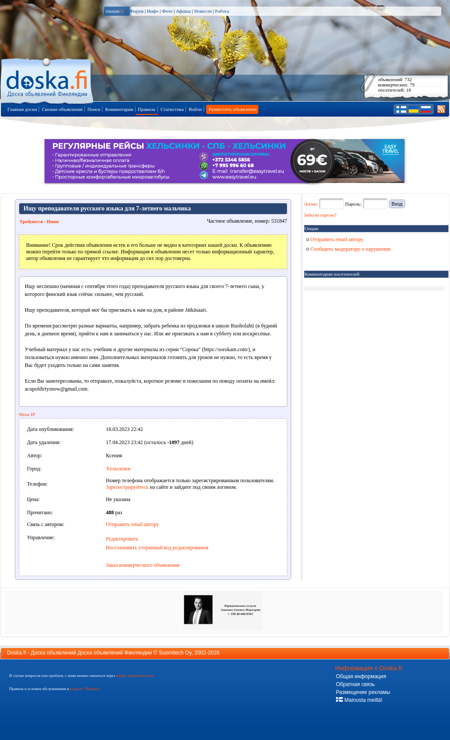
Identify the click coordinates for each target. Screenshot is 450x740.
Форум (136, 11)
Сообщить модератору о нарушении (348, 249)
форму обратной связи (134, 675)
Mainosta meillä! (359, 700)
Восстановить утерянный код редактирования (157, 547)
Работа (222, 11)
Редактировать (122, 539)
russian (115, 11)
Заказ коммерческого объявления (143, 565)
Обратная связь (355, 684)
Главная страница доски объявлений (47, 79)
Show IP (27, 414)
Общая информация (361, 676)
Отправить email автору (132, 524)
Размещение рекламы (363, 692)
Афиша (183, 11)
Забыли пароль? (320, 214)
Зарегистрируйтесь (127, 487)
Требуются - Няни (39, 221)
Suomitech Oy (175, 653)
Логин (310, 203)
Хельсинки (118, 469)
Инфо (152, 11)
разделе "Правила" (85, 689)
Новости (203, 11)
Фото (167, 11)
